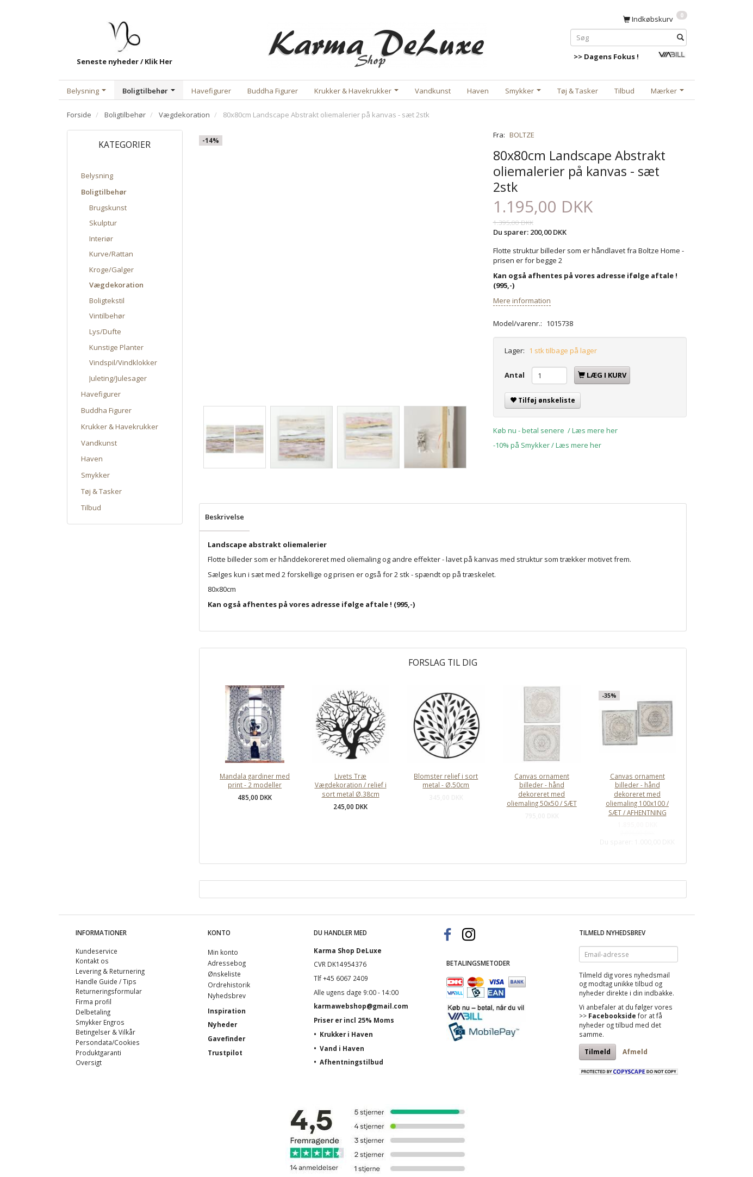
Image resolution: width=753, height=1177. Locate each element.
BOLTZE (521, 135)
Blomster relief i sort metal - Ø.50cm (446, 781)
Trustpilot (225, 1052)
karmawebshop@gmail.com (361, 1005)
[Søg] (680, 37)
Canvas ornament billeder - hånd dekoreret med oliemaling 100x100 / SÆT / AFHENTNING (637, 794)
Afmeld (635, 1051)
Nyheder (222, 1024)
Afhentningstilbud (351, 1061)
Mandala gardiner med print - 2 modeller (255, 781)
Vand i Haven (342, 1048)
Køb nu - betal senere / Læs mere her (555, 430)
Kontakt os (92, 960)
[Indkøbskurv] (655, 18)
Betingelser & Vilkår (105, 1032)
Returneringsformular (109, 991)
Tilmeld (597, 1051)
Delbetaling (93, 1011)
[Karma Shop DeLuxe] (377, 42)
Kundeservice (96, 951)
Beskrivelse (224, 517)
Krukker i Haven (346, 1034)
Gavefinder (226, 1038)
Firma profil (93, 1001)
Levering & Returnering (110, 971)
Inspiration (227, 1010)
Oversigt (89, 1062)
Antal (515, 375)
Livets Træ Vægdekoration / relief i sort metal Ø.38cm (351, 785)
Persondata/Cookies (108, 1042)
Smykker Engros (100, 1022)
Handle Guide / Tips (106, 981)
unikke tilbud (633, 983)
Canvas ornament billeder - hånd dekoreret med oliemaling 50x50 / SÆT (542, 789)
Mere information (522, 300)
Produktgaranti (98, 1052)
